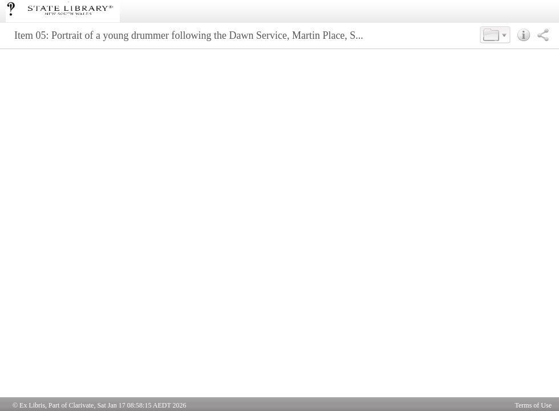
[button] (495, 34)
